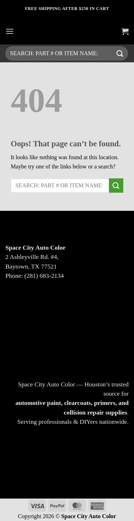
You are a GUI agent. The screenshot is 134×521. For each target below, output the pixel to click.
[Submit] (120, 53)
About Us (67, 326)
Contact (67, 344)
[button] (9, 31)
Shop (67, 308)
